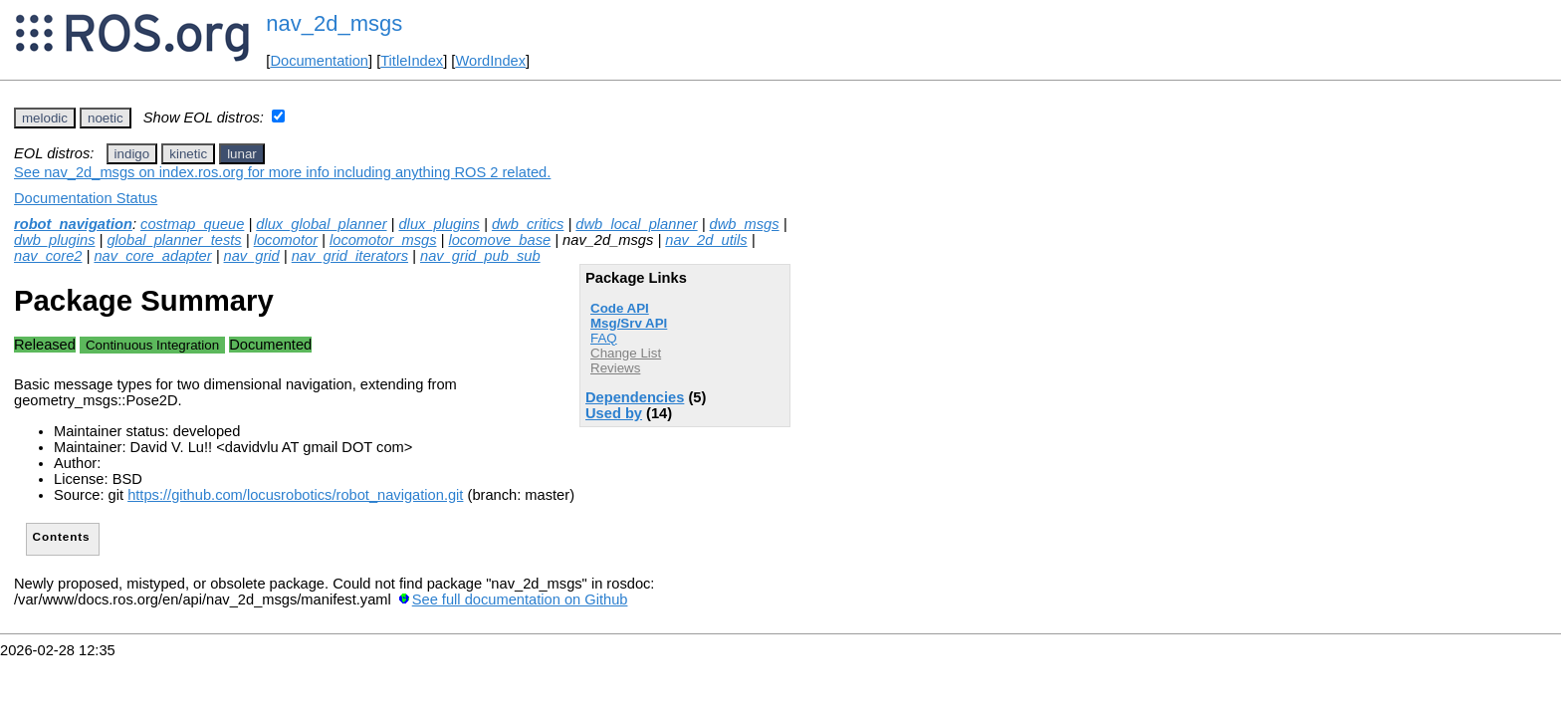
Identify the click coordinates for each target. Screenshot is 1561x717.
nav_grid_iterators (350, 256)
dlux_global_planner (321, 224)
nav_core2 (48, 256)
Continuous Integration (152, 345)
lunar (242, 153)
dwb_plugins (54, 240)
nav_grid (252, 256)
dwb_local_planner (636, 224)
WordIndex (490, 61)
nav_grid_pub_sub (480, 256)
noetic (105, 118)
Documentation (319, 61)
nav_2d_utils (706, 240)
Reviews (615, 367)
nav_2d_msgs (334, 23)
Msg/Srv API (628, 323)
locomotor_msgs (383, 240)
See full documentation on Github (520, 599)
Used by (613, 413)
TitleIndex (411, 61)
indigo (132, 153)
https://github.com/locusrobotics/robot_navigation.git (295, 495)
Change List (625, 353)
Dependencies (634, 397)
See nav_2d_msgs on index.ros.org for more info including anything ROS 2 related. (282, 172)
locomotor (286, 240)
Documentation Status (85, 198)
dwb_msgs (745, 224)
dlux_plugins (438, 224)
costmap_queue (192, 224)
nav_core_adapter (152, 256)
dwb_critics (528, 224)
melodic (45, 118)
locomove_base (499, 240)
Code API (619, 308)
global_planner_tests (174, 240)
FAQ (603, 338)
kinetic (188, 153)
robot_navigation (73, 224)
